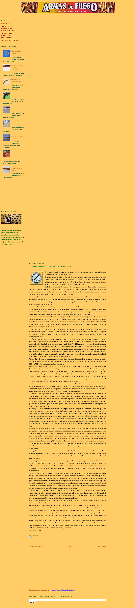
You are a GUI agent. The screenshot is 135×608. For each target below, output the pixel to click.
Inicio (69, 546)
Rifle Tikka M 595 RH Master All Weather (16, 68)
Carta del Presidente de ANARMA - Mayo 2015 (50, 266)
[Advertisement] (13, 195)
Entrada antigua (101, 546)
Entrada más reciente (35, 546)
